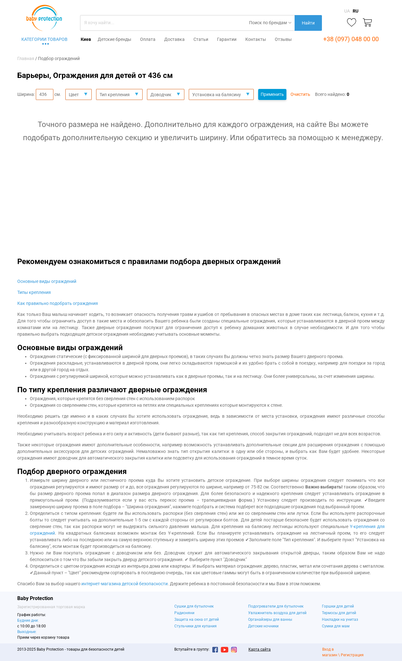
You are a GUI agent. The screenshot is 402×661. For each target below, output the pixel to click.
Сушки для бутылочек (194, 606)
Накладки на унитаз (340, 619)
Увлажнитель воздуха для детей (277, 613)
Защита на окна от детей (196, 619)
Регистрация (352, 655)
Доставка (174, 39)
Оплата (147, 39)
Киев (86, 39)
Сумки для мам (336, 626)
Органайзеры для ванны (270, 619)
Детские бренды (114, 39)
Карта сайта (259, 649)
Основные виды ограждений (46, 281)
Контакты (255, 39)
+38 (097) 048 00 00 (351, 39)
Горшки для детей (338, 606)
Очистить (300, 94)
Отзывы (283, 39)
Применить (272, 94)
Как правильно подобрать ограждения (57, 303)
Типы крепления (34, 292)
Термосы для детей (339, 613)
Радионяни (184, 613)
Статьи (200, 39)
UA (347, 11)
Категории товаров (44, 39)
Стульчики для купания (195, 626)
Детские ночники (263, 626)
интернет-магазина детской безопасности (124, 583)
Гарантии (226, 39)
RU (355, 11)
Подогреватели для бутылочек (275, 606)
